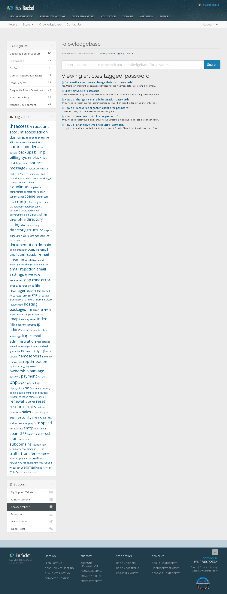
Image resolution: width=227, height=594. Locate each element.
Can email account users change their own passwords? (98, 82)
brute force (42, 168)
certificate (37, 178)
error (45, 279)
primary (36, 388)
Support (165, 16)
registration (41, 392)
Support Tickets (91, 581)
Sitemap (213, 567)
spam (15, 433)
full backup (44, 295)
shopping (28, 423)
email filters (31, 260)
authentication (35, 142)
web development (30, 462)
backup (13, 152)
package (36, 370)
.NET (31, 127)
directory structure (26, 229)
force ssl (26, 295)
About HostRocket (164, 563)
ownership (19, 370)
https (28, 314)
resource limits (23, 406)
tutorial (13, 458)
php (14, 382)
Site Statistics (16, 428)
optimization (36, 361)
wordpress (29, 472)
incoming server (27, 319)
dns (26, 235)
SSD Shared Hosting (21, 16)
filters (38, 291)
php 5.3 (22, 383)
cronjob (36, 202)
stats (14, 438)
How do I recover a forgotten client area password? (96, 108)
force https (15, 295)
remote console (37, 396)
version (13, 462)
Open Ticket (31, 529)
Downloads (31, 514)
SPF (23, 433)
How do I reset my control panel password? (90, 116)
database (19, 206)
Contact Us (74, 24)
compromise (16, 191)
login (27, 335)
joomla (33, 330)
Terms (194, 567)
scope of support (41, 412)
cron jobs (23, 201)
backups (25, 152)
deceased (15, 210)
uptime (22, 458)
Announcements (31, 499)
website (40, 467)
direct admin (38, 214)
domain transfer (18, 249)
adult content (42, 137)
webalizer (15, 467)
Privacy (203, 567)
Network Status (31, 521)
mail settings (43, 341)
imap (14, 318)
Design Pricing (126, 563)
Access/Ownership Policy (205, 570)
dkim (12, 235)
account (42, 126)
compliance (35, 187)
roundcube (15, 412)
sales (26, 411)
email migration (29, 264)
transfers (43, 454)
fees (31, 285)
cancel (41, 173)
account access (23, 132)
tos (42, 449)
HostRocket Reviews (166, 568)
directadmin (18, 219)
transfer (28, 453)
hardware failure (32, 299)
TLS (38, 449)
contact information (34, 191)
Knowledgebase (50, 24)
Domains (128, 16)
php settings (33, 383)
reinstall (14, 396)
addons (30, 137)
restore (41, 407)
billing (39, 152)
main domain (17, 346)
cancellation (16, 178)
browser (30, 168)
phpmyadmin (17, 388)
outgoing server (28, 366)
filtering (30, 291)
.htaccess (19, 126)
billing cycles (21, 157)
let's (40, 330)
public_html (25, 392)
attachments (20, 142)
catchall (27, 178)
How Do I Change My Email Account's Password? (93, 125)
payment (29, 376)
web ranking (45, 462)
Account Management (89, 564)
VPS (20, 462)
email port (44, 264)
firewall (46, 291)
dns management (39, 235)
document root (18, 240)
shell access (16, 423)
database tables (33, 206)
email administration (24, 254)
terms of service (18, 449)
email (44, 249)
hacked (19, 299)
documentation (23, 244)
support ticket (39, 444)
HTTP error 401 (35, 310)
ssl (47, 433)
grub (12, 299)
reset (40, 401)
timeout (31, 449)
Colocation (108, 16)
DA (11, 206)
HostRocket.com (24, 556)
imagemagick (39, 314)
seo (50, 417)
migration (29, 346)
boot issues (22, 163)
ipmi (26, 330)
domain (44, 244)
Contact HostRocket (166, 573)
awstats (41, 147)
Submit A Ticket (91, 576)
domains (34, 249)
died (26, 214)
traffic (15, 453)
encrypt (29, 274)
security (24, 417)
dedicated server (30, 210)
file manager (25, 288)
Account (210, 24)
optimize (14, 366)
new (44, 356)
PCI (39, 376)
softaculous (40, 428)
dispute (48, 230)
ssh (42, 434)
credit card (43, 196)
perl (44, 376)
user (28, 458)
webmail (28, 467)
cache (13, 174)
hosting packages (24, 307)
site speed (43, 422)
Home (13, 24)
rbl (33, 392)
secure (13, 417)
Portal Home (68, 53)
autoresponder (23, 146)
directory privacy (30, 225)
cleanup (31, 182)
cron (12, 202)
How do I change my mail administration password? (95, 99)
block (12, 163)
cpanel (30, 196)
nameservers (29, 356)
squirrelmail (33, 434)
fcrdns (25, 285)
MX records (27, 351)
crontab (46, 202)
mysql (39, 350)
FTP (34, 295)
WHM (48, 467)
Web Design (146, 16)
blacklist (39, 157)
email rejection (23, 269)
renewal (17, 401)
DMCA (19, 235)
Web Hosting (53, 563)
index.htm (21, 324)
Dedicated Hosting (83, 16)
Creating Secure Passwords (80, 91)
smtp (28, 428)
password (15, 376)
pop (28, 387)
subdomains (21, 444)
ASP (12, 142)
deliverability (16, 214)
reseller (30, 401)
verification (39, 458)
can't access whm (26, 174)
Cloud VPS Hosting (57, 573)
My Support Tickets (31, 492)
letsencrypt (15, 336)
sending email (39, 417)
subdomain (25, 439)
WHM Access (16, 472)
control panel (17, 196)
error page (15, 285)
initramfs (31, 324)
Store (28, 24)
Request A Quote (127, 573)
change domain (18, 182)
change (47, 178)
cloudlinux (19, 186)
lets (45, 330)
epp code (32, 279)
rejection (23, 396)
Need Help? (202, 560)
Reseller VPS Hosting (52, 16)
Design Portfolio (127, 568)
